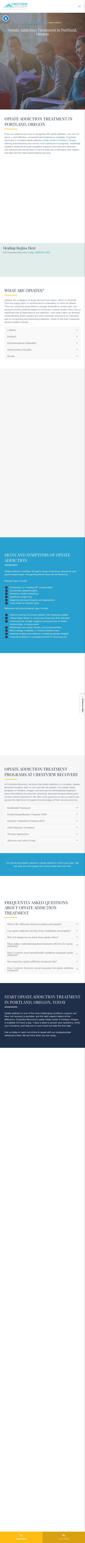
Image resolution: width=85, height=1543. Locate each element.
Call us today (10, 1034)
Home (26, 23)
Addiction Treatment (38, 23)
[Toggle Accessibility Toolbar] (6, 18)
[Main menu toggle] (79, 6)
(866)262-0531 (42, 252)
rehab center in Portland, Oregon (59, 140)
